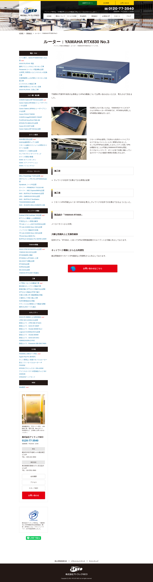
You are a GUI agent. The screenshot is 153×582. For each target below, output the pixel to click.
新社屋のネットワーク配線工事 (30, 286)
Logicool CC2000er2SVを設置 (29, 332)
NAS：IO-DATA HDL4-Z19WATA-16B (32, 205)
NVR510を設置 (24, 267)
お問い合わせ (124, 3)
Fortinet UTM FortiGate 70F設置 (30, 215)
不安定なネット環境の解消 (28, 221)
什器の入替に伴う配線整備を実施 (30, 295)
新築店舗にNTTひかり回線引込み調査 (32, 289)
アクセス (33, 482)
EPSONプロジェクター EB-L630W (31, 368)
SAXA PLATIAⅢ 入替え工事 (29, 90)
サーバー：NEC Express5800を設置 (31, 190)
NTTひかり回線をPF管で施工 (29, 292)
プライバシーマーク (78, 561)
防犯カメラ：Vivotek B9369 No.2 (30, 329)
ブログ (128, 16)
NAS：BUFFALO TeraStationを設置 (31, 193)
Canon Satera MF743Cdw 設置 (30, 129)
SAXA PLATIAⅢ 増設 (26, 63)
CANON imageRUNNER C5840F (30, 117)
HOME (49, 16)
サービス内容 (71, 16)
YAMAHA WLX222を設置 (28, 252)
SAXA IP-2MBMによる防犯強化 (30, 317)
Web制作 (22, 387)
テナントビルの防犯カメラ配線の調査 (32, 304)
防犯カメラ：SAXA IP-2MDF (29, 326)
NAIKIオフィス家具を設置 (28, 151)
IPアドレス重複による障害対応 (30, 218)
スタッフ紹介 (33, 488)
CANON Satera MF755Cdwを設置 (31, 100)
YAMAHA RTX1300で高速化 (29, 273)
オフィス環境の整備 (26, 157)
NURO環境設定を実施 (27, 301)
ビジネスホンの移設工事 (27, 84)
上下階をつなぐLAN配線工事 (29, 283)
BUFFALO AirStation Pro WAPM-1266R (32, 239)
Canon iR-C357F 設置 (26, 126)
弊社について (60, 16)
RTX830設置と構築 (26, 255)
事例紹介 (94, 16)
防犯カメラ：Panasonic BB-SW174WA (32, 343)
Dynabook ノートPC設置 (27, 184)
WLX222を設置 (24, 270)
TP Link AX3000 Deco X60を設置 (30, 227)
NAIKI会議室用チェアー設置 (29, 142)
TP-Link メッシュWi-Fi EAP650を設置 (32, 224)
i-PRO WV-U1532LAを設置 (28, 320)
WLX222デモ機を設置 (26, 261)
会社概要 (106, 3)
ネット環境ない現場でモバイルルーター (33, 360)
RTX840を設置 (24, 264)
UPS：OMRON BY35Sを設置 (29, 196)
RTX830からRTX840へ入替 (28, 258)
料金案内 (83, 16)
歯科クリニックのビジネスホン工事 (31, 66)
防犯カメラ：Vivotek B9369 (28, 335)
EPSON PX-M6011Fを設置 (28, 123)
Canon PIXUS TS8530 (27, 114)
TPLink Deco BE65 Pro (27, 236)
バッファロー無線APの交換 (28, 230)
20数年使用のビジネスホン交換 (30, 87)
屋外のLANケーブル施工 (27, 307)
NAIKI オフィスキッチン (27, 160)
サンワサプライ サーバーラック (30, 154)
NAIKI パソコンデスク (27, 166)
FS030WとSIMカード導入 (28, 354)
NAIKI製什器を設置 (26, 139)
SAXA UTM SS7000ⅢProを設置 (30, 249)
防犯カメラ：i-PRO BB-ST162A (30, 323)
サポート (117, 16)
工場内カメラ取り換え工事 (28, 298)
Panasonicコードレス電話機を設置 (31, 69)
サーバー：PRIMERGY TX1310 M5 (31, 187)
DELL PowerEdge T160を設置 (29, 176)
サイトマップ (93, 561)
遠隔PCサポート (87, 3)
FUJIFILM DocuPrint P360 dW (29, 120)
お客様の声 (106, 16)
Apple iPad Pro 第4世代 (27, 357)
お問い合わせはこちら (92, 268)
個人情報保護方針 (61, 561)
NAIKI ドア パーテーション (28, 163)
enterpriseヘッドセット (27, 377)
